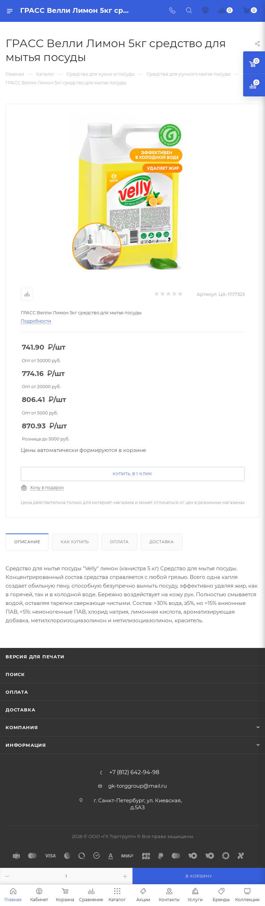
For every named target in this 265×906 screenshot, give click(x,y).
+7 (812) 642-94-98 (134, 772)
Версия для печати (35, 656)
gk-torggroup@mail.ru (137, 786)
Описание (27, 541)
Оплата (119, 541)
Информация (26, 745)
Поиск (15, 674)
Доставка (161, 541)
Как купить (75, 541)
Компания (22, 727)
